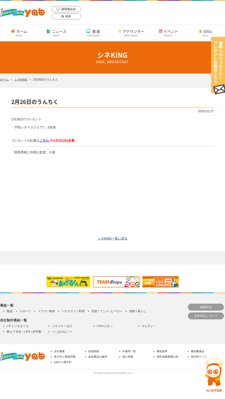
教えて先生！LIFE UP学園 (24, 331)
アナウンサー (130, 33)
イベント (168, 33)
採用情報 (93, 351)
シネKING (20, 79)
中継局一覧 (129, 351)
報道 (10, 311)
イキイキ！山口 (62, 326)
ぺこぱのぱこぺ (62, 331)
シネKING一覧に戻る (112, 238)
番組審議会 (197, 351)
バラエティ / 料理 (73, 311)
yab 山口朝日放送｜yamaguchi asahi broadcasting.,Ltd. (22, 13)
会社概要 (59, 351)
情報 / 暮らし (137, 311)
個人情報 (127, 356)
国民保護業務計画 (167, 356)
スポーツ (25, 311)
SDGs (205, 33)
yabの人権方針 (63, 362)
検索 (68, 16)
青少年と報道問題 (65, 356)
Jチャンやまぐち (18, 326)
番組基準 (162, 351)
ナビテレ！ (149, 326)
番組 (93, 33)
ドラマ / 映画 (46, 311)
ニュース (56, 33)
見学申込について (206, 316)
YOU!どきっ (105, 326)
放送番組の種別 (97, 356)
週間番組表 (68, 9)
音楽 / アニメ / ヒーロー (107, 311)
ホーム (18, 33)
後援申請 (206, 307)
